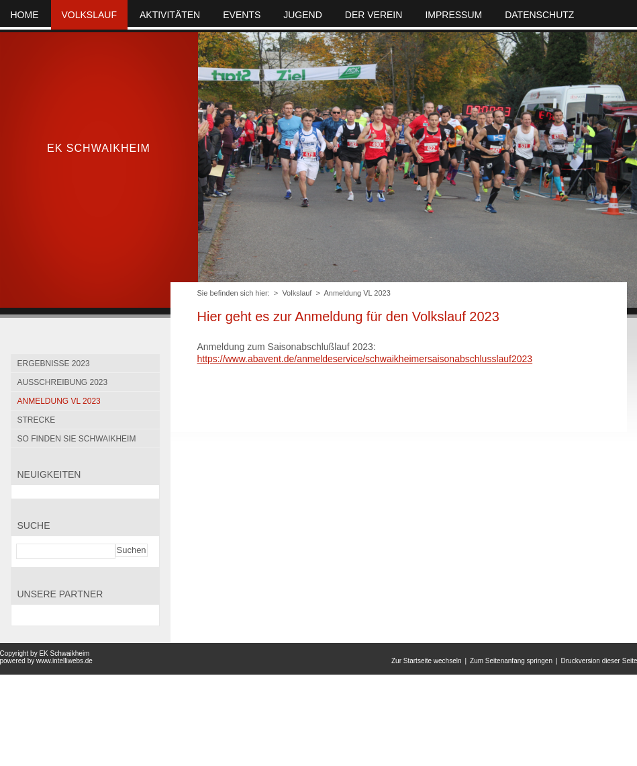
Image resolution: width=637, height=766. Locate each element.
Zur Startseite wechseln (426, 661)
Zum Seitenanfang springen (511, 661)
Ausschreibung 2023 (62, 382)
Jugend (302, 14)
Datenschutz (539, 14)
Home (25, 14)
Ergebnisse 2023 (53, 363)
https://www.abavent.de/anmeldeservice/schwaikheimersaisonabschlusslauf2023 (365, 358)
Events (241, 14)
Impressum (453, 14)
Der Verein (374, 14)
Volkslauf (296, 293)
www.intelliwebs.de (64, 661)
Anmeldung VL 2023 (357, 293)
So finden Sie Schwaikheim (76, 438)
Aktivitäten (170, 14)
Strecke (36, 420)
